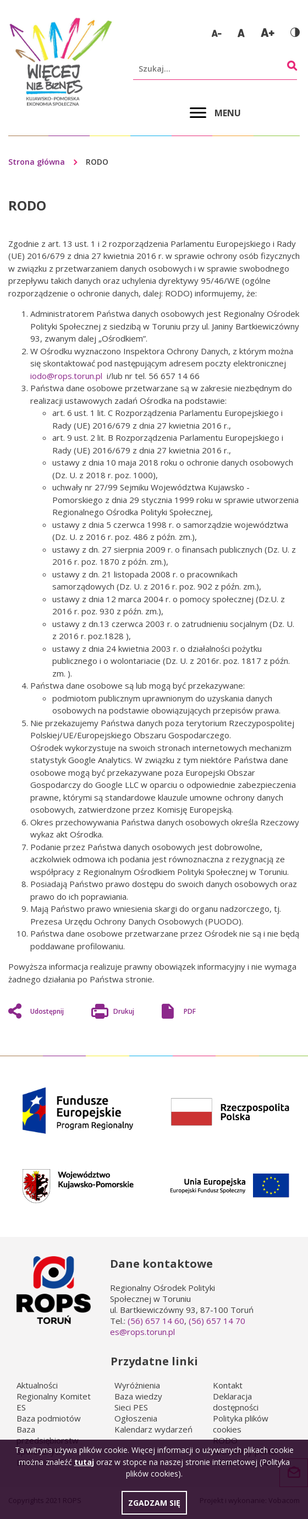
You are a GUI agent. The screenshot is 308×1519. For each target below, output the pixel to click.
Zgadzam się (154, 1507)
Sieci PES (131, 1407)
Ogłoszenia (135, 1418)
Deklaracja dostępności (235, 1402)
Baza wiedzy (138, 1396)
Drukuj (123, 1013)
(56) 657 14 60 (156, 1320)
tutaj (84, 1466)
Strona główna (36, 161)
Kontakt (228, 1385)
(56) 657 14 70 (217, 1320)
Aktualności (37, 1385)
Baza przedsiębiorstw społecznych (47, 1440)
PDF (190, 1011)
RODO (225, 1440)
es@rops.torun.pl (142, 1331)
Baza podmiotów (48, 1418)
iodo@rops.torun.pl (66, 375)
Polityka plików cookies (240, 1424)
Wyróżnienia (137, 1385)
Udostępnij (47, 1011)
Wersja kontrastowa (295, 32)
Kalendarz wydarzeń (153, 1429)
